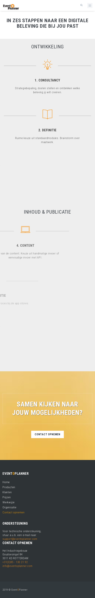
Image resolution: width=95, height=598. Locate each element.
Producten (9, 487)
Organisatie (10, 507)
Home (6, 482)
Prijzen (7, 497)
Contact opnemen (47, 434)
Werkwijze (9, 502)
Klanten (7, 492)
